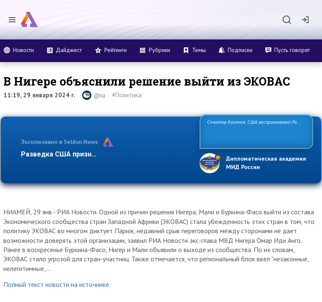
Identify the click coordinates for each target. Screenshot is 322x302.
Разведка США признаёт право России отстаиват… (105, 154)
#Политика (127, 95)
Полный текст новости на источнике (56, 284)
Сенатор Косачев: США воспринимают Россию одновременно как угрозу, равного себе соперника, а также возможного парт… (255, 131)
